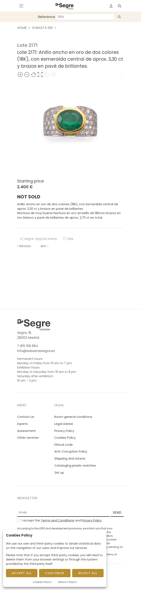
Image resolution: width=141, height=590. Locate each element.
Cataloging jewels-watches (75, 465)
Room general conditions (73, 417)
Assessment (26, 431)
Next (44, 246)
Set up (59, 472)
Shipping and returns (69, 458)
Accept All (22, 573)
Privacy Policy (64, 431)
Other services (28, 438)
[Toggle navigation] (21, 5)
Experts (22, 424)
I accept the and (62, 520)
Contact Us (25, 417)
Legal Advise (63, 424)
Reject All (88, 573)
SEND (117, 512)
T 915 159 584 (27, 346)
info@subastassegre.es (36, 350)
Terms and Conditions (57, 520)
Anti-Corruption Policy (70, 451)
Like (68, 238)
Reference (46, 16)
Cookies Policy (65, 438)
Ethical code (63, 445)
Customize (55, 573)
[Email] (63, 513)
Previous (24, 246)
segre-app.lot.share (38, 238)
